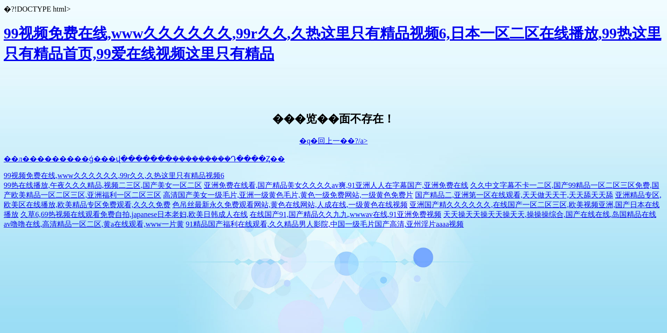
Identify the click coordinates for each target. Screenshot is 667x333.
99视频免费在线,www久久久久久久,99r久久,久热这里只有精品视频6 (114, 175)
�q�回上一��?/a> (333, 141)
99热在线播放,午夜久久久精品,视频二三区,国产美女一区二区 (103, 185)
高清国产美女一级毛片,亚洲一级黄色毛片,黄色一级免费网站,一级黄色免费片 (288, 195)
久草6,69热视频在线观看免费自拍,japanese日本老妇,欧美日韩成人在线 (134, 214)
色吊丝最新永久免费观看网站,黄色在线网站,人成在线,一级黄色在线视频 (290, 205)
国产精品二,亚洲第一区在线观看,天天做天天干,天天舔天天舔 (514, 195)
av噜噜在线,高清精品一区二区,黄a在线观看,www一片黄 (94, 224)
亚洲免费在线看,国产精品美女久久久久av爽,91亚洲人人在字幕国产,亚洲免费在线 (336, 185)
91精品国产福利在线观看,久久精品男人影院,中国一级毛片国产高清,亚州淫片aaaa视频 (325, 224)
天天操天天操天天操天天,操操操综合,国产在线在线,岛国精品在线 (549, 214)
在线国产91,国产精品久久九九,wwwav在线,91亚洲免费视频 (345, 214)
